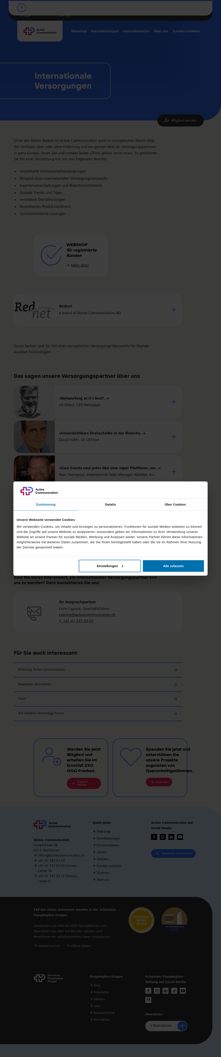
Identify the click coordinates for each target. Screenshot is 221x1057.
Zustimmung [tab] (46, 504)
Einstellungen (110, 566)
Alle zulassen (173, 566)
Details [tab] (110, 504)
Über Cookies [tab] (175, 504)
